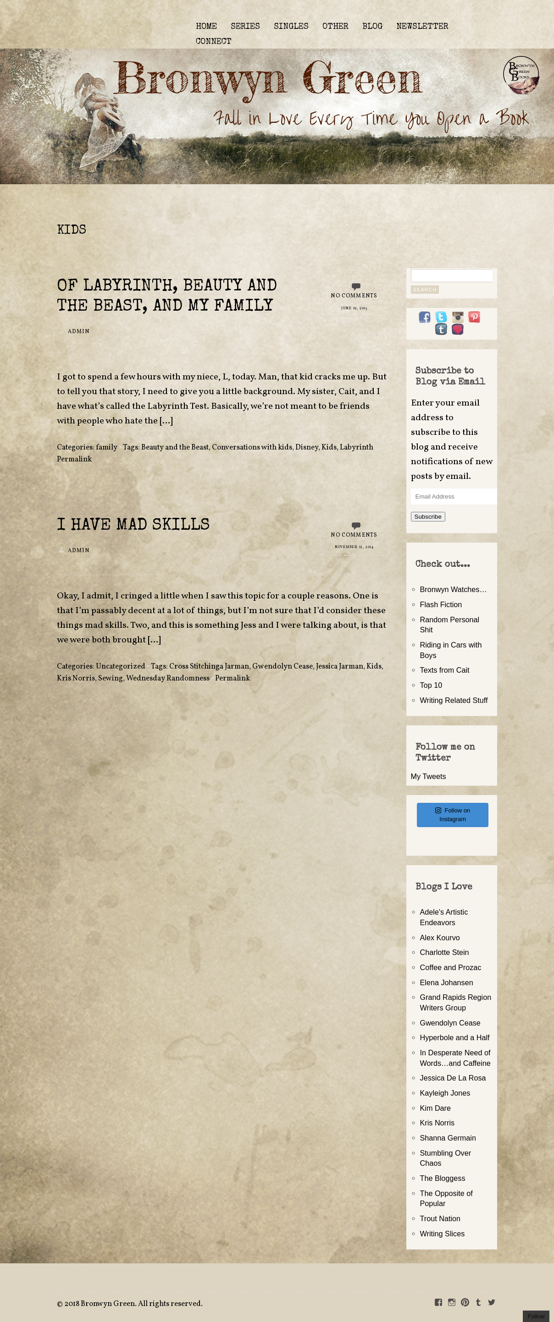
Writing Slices (442, 1233)
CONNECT (214, 42)
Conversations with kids (252, 448)
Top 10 (431, 685)
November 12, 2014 (354, 547)
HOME (206, 27)
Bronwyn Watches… (453, 589)
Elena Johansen (446, 982)
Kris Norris (76, 679)
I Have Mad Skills (133, 526)
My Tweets (428, 776)
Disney (306, 448)
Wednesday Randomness (168, 679)
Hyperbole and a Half (455, 1037)
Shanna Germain (448, 1138)
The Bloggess (442, 1178)
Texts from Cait (445, 670)
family (106, 448)
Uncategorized (120, 667)
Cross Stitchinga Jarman (209, 667)
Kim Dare (435, 1108)
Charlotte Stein (444, 952)
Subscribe (428, 516)
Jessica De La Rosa (453, 1078)
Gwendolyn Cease (282, 667)
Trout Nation (440, 1218)
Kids (329, 448)
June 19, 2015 (354, 308)
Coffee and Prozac (451, 967)
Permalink (74, 460)
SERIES (245, 27)
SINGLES (291, 27)
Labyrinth (356, 448)
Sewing (110, 679)
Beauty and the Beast (175, 448)
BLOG (372, 27)
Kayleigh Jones (445, 1093)
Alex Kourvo (440, 937)
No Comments (354, 296)
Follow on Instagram (452, 815)
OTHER (335, 27)
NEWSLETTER (422, 27)
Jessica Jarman (339, 667)
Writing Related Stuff (454, 700)
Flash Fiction (441, 604)
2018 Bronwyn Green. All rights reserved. (133, 1304)
